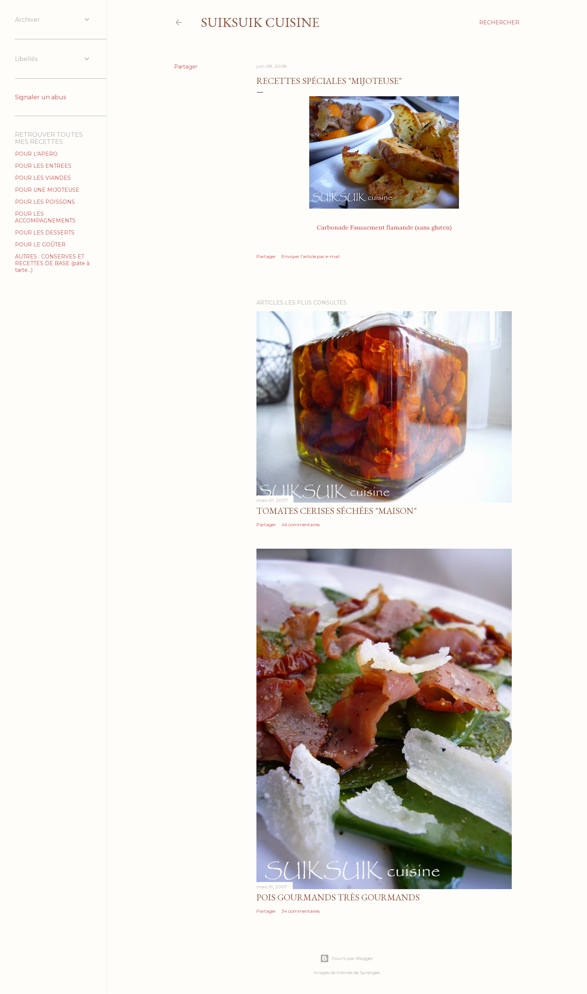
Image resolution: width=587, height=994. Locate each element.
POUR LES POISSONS (45, 202)
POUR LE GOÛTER (40, 244)
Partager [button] (185, 66)
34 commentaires (301, 911)
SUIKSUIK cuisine (260, 22)
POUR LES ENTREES (43, 166)
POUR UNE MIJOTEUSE (47, 190)
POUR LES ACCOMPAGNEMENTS (45, 217)
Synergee (370, 972)
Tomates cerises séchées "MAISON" (336, 510)
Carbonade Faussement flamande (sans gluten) (384, 227)
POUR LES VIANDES (43, 178)
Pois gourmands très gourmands (338, 897)
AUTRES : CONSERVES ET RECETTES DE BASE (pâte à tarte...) (52, 263)
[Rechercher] (499, 22)
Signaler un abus (40, 97)
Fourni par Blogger (346, 958)
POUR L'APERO (36, 154)
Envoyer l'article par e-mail (311, 256)
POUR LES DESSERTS (44, 232)
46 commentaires (301, 524)
